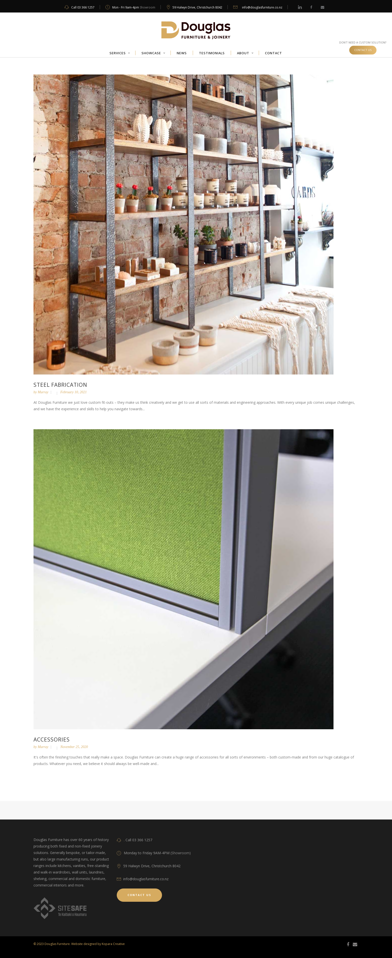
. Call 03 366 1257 (138, 840)
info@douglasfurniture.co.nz (262, 7)
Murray (43, 392)
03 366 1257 (85, 7)
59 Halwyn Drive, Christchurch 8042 (197, 7)
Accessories (52, 739)
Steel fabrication (60, 384)
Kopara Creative (113, 944)
